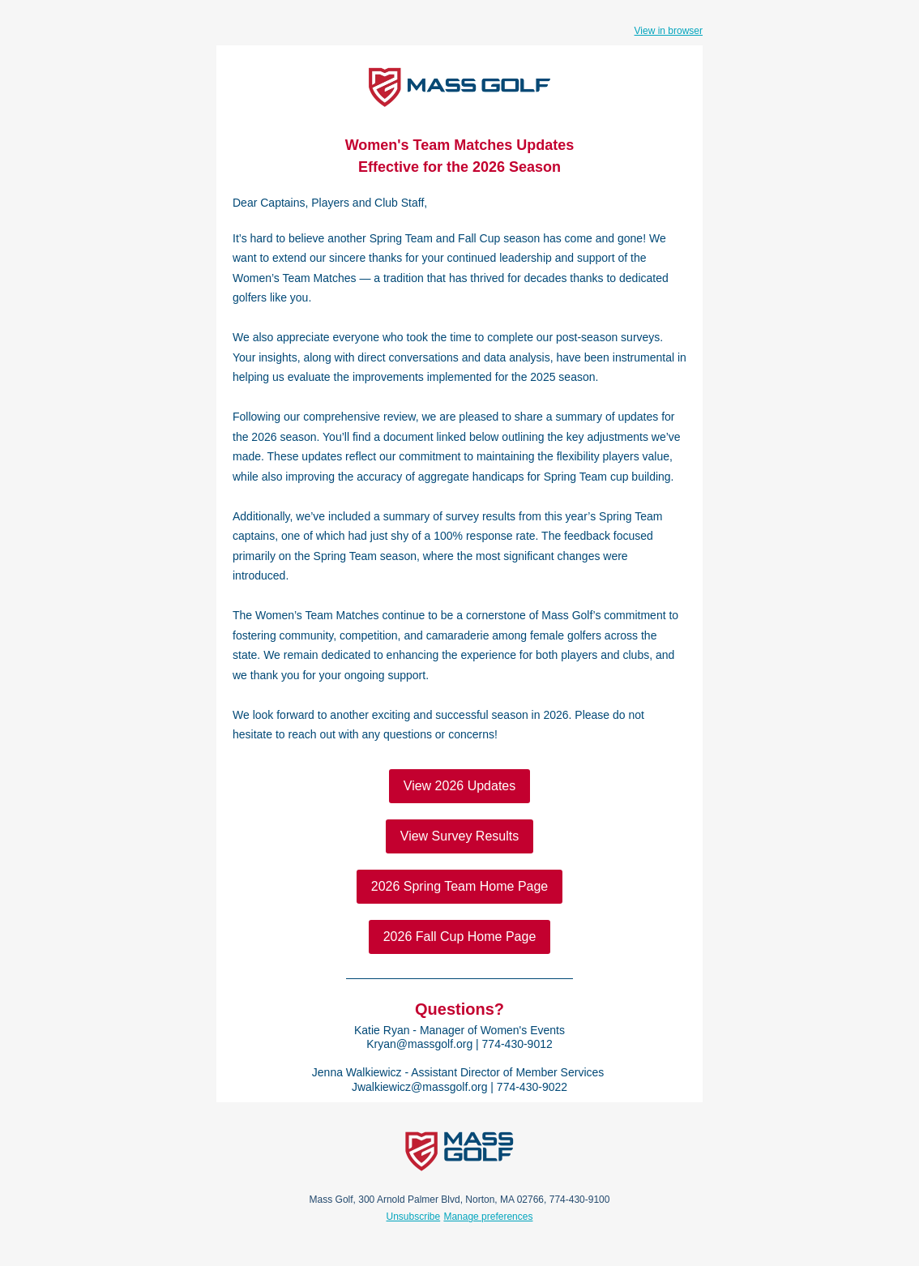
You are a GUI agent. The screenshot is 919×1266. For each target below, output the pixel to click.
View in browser (669, 30)
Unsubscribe (414, 1216)
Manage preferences (487, 1216)
